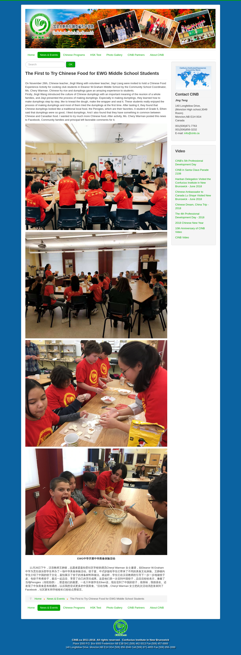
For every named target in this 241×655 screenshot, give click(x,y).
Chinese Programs (74, 54)
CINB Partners (136, 54)
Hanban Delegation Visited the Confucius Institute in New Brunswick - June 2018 (193, 182)
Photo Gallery (114, 54)
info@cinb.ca (191, 133)
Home (31, 54)
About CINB (157, 54)
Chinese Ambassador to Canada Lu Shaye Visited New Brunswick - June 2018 (193, 195)
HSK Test (95, 54)
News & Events (49, 54)
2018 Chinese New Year (189, 222)
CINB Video (182, 237)
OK (71, 64)
